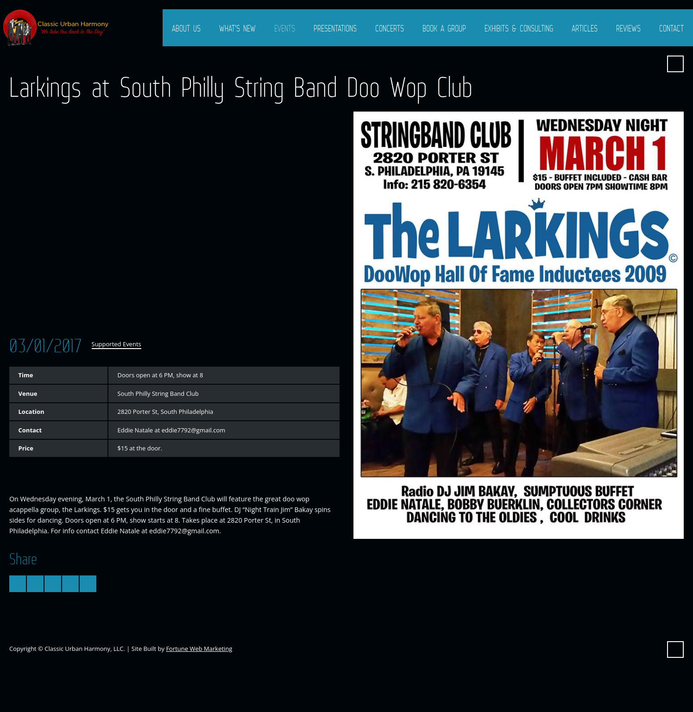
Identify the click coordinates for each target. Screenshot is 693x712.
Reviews (628, 28)
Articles (585, 28)
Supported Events (116, 344)
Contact (671, 28)
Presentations (335, 28)
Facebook (652, 64)
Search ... (675, 64)
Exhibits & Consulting (519, 28)
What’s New (237, 28)
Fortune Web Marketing (199, 648)
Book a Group (444, 28)
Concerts (389, 28)
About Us (186, 28)
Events (284, 28)
